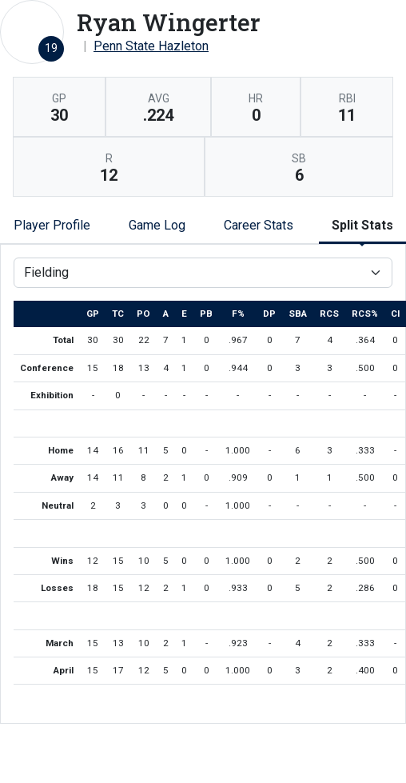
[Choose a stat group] (203, 273)
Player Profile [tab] (52, 225)
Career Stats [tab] (258, 225)
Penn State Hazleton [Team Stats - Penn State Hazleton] (151, 46)
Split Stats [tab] (362, 225)
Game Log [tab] (157, 225)
